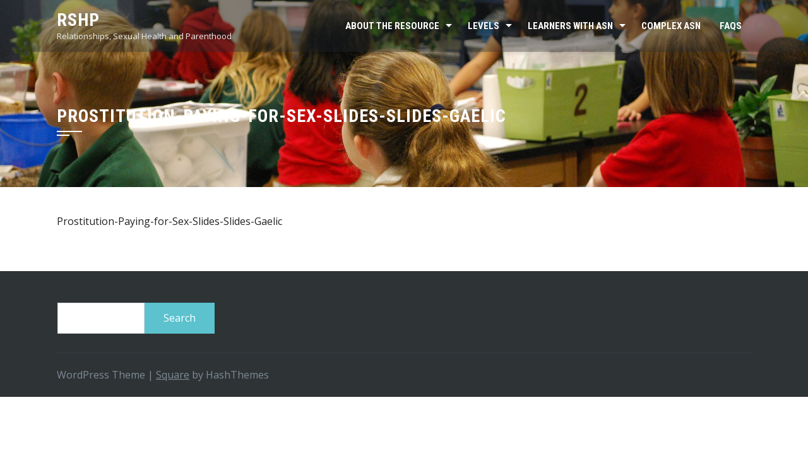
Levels (483, 26)
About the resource (392, 26)
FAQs (731, 26)
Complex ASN (671, 26)
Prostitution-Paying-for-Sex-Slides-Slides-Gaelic (169, 221)
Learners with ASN (570, 26)
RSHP (78, 19)
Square (172, 375)
